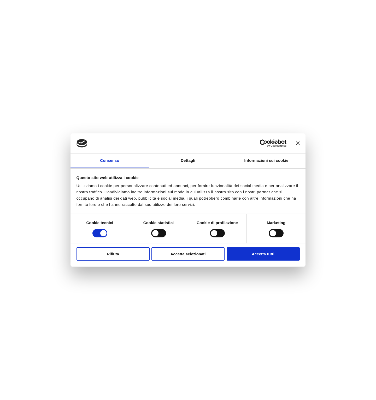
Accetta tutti (263, 254)
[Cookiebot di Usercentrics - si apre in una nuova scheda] (263, 143)
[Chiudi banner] (298, 143)
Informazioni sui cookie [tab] (266, 160)
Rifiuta (113, 254)
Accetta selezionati (187, 254)
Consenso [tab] (109, 160)
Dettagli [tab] (188, 160)
